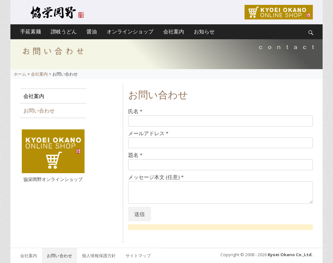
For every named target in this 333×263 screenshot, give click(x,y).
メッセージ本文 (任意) (156, 177)
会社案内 (173, 31)
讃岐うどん (64, 31)
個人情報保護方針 (99, 255)
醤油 (92, 31)
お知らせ (204, 31)
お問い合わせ (39, 110)
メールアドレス (148, 133)
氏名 (135, 111)
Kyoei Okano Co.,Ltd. (290, 254)
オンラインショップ (130, 31)
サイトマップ (138, 255)
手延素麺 (30, 31)
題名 (135, 155)
